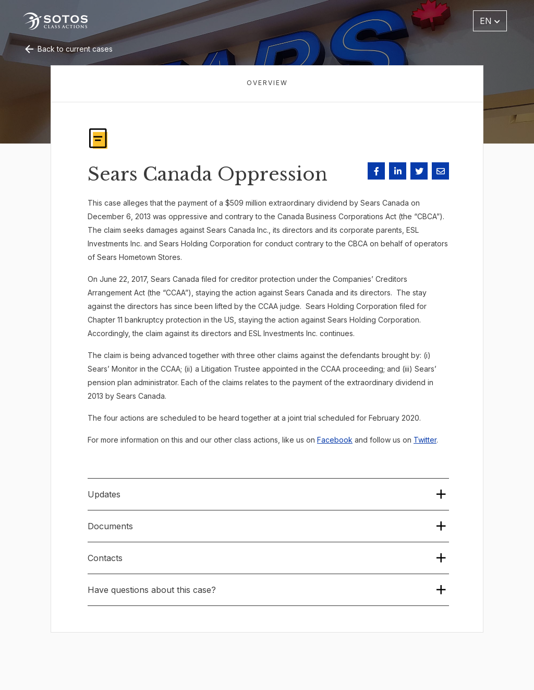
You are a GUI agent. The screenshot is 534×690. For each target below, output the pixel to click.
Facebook (335, 439)
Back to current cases (68, 48)
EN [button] (490, 21)
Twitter (425, 439)
